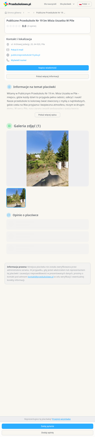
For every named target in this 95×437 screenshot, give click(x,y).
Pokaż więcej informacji (47, 76)
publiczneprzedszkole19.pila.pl (25, 55)
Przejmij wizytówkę (61, 419)
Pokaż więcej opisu (47, 114)
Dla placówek (67, 4)
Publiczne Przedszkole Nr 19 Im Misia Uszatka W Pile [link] (50, 12)
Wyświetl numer (19, 60)
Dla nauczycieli (50, 4)
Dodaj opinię (47, 432)
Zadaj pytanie (47, 426)
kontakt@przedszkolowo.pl (41, 276)
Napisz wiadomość (47, 67)
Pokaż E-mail (17, 49)
